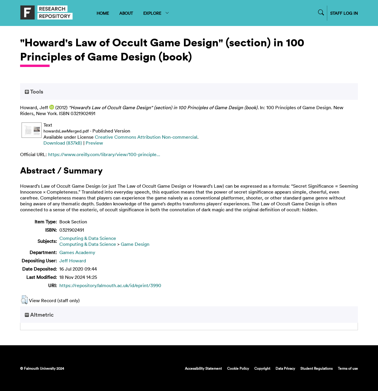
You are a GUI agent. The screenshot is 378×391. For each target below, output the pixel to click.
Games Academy (77, 252)
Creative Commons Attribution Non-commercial (146, 137)
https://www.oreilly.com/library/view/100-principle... (104, 154)
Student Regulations (316, 368)
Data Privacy (285, 368)
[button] (24, 299)
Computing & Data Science (87, 238)
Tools (34, 91)
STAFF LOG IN (344, 13)
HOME (103, 13)
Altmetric (39, 314)
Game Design (135, 244)
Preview (94, 143)
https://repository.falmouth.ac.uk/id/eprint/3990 (110, 285)
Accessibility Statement (203, 368)
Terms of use (348, 368)
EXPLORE (156, 13)
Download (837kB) (62, 143)
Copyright (262, 368)
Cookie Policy (238, 368)
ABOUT (126, 13)
